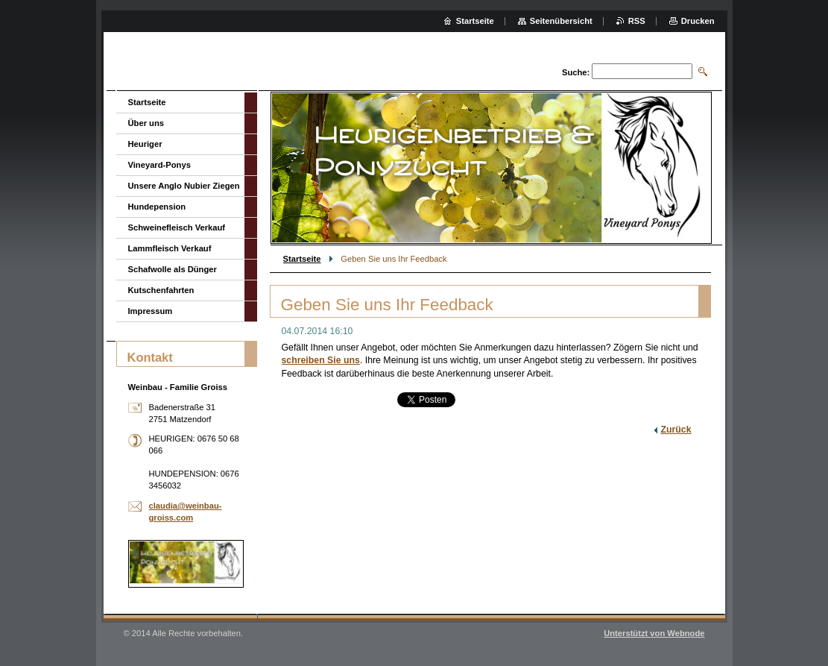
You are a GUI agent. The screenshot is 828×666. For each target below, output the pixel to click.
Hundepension (157, 206)
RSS (636, 20)
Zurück (675, 429)
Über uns (146, 123)
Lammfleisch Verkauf (170, 248)
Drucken (698, 20)
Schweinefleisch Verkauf (177, 227)
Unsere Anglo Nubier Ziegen (184, 185)
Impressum (150, 311)
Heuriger (145, 143)
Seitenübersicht (561, 20)
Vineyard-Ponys (159, 164)
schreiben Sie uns (321, 360)
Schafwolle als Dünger (172, 269)
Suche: (576, 72)
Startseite (302, 258)
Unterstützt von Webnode (654, 633)
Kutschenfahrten (161, 290)
